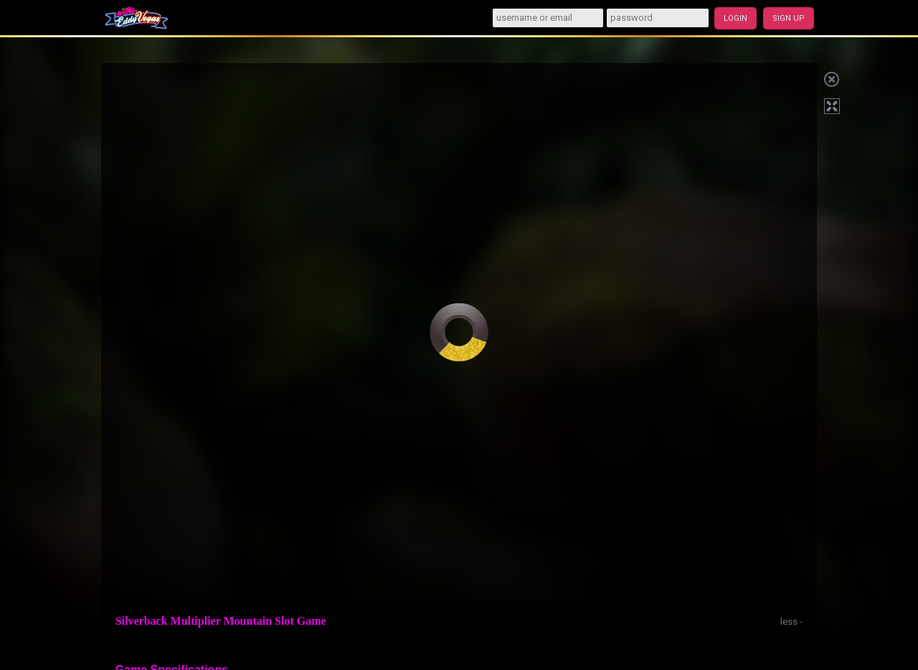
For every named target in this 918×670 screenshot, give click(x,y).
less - (791, 621)
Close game (831, 77)
